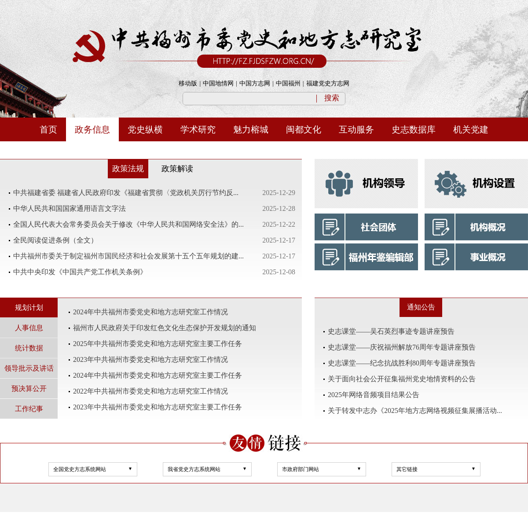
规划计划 (29, 307)
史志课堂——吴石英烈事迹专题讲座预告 (391, 331)
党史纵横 (145, 129)
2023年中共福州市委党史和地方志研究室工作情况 (150, 359)
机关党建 (470, 129)
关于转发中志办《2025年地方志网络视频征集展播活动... (415, 410)
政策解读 (177, 168)
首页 (48, 129)
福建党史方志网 (327, 83)
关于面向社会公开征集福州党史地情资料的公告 (402, 379)
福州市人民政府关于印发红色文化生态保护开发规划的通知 (164, 327)
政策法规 (128, 168)
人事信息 (29, 327)
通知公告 (421, 307)
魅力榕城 (250, 129)
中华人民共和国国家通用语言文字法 (69, 208)
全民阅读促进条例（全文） (55, 240)
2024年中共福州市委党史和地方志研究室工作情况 (150, 312)
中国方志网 (254, 83)
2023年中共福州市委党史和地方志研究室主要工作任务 (157, 407)
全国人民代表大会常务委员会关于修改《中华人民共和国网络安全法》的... (128, 224)
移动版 (188, 83)
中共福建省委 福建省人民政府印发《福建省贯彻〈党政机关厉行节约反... (125, 192)
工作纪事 (29, 409)
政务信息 (92, 129)
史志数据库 (414, 129)
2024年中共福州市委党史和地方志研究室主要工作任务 (157, 375)
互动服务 (356, 129)
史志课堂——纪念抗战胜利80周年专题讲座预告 (402, 363)
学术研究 (198, 129)
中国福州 (288, 83)
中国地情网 (218, 83)
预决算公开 (29, 388)
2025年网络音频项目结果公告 (373, 394)
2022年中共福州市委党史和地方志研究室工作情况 (150, 391)
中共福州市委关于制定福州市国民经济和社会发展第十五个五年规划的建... (128, 256)
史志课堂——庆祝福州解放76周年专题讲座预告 (402, 347)
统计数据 (29, 348)
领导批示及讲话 (29, 368)
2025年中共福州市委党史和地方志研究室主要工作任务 (157, 343)
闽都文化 (303, 129)
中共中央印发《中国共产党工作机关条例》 (80, 272)
